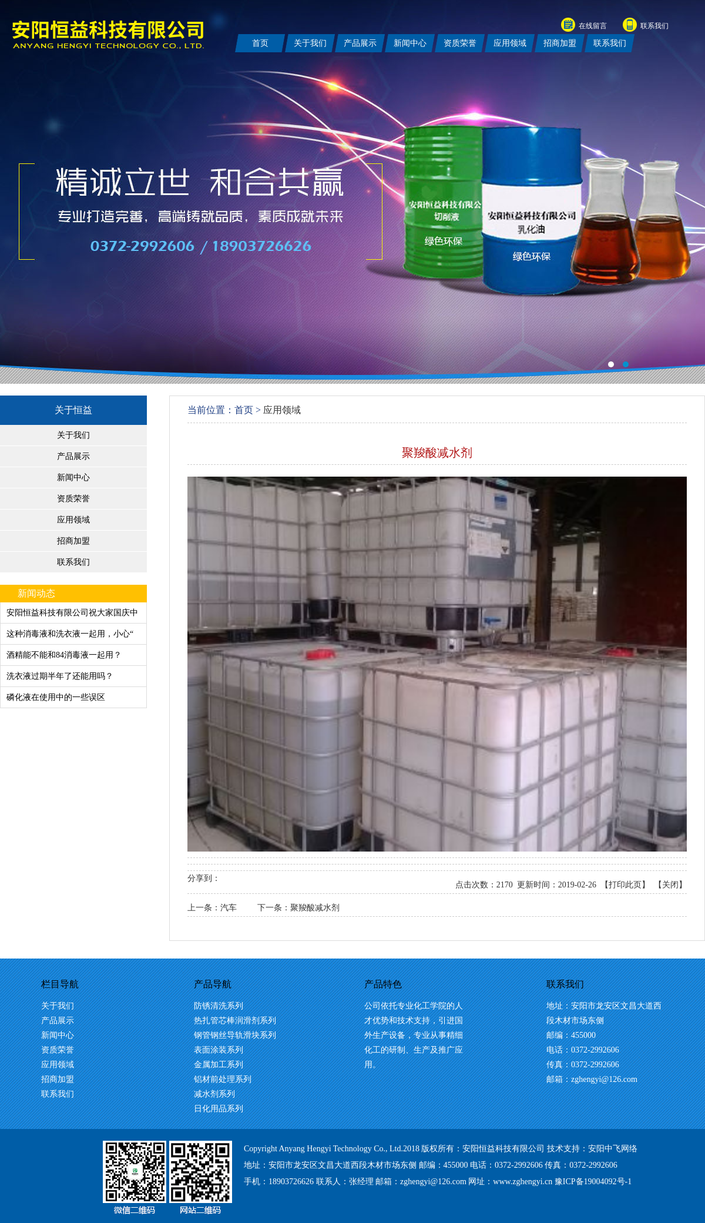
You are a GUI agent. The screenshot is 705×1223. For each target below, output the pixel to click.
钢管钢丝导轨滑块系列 (235, 1035)
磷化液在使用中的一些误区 (55, 697)
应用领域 (73, 519)
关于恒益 (73, 410)
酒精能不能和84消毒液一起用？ (64, 655)
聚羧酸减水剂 (315, 907)
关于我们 (73, 435)
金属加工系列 (218, 1064)
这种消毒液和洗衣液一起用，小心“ (69, 633)
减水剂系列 (214, 1094)
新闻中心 (73, 477)
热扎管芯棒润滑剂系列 (235, 1020)
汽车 (228, 907)
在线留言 (593, 26)
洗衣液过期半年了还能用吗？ (59, 676)
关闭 (670, 884)
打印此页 (625, 884)
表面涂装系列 (218, 1050)
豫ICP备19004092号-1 (593, 1181)
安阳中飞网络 (612, 1148)
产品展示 (73, 456)
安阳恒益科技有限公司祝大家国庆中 (72, 612)
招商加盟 (73, 541)
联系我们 (654, 26)
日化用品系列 (218, 1108)
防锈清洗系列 (218, 1005)
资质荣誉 (73, 498)
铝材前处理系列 (222, 1079)
